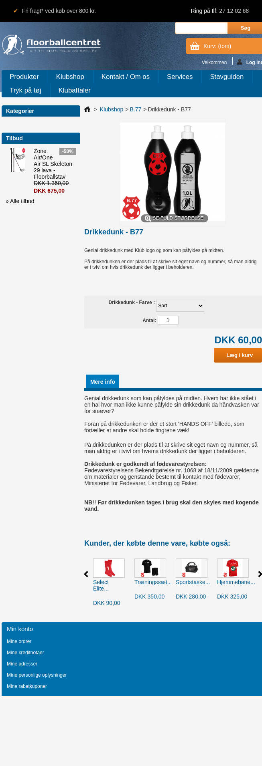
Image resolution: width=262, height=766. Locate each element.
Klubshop (70, 77)
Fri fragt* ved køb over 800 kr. (59, 11)
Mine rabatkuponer (27, 686)
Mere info (102, 382)
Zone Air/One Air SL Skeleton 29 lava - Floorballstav (53, 164)
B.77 (135, 109)
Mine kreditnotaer (25, 652)
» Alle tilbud (20, 201)
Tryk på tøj (25, 90)
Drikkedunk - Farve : (132, 302)
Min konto (20, 628)
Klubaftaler (75, 90)
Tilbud (14, 138)
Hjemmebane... (236, 582)
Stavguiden (227, 77)
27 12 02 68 (234, 11)
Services (180, 77)
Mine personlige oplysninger (37, 675)
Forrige (86, 574)
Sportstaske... (193, 582)
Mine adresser (22, 664)
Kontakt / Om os (126, 77)
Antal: (149, 320)
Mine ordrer (19, 641)
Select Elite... (101, 585)
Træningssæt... (153, 582)
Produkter (24, 77)
